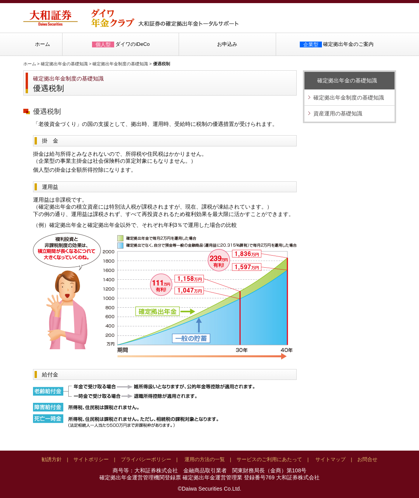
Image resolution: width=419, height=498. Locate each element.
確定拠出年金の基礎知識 (64, 63)
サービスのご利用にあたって (269, 459)
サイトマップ (330, 459)
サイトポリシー (91, 459)
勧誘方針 (52, 459)
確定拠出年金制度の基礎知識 (120, 63)
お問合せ (367, 459)
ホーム (29, 63)
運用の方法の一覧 (204, 459)
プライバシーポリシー (146, 459)
